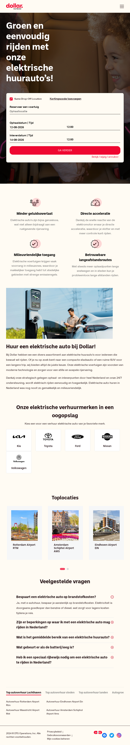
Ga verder (65, 150)
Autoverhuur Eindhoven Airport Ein (64, 702)
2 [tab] (68, 568)
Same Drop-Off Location (28, 99)
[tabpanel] (24, 533)
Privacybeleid (54, 732)
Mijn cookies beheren (58, 739)
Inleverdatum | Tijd (21, 135)
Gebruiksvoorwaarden (59, 735)
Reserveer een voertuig (24, 107)
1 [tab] (61, 568)
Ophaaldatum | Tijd (22, 123)
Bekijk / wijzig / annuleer (105, 157)
